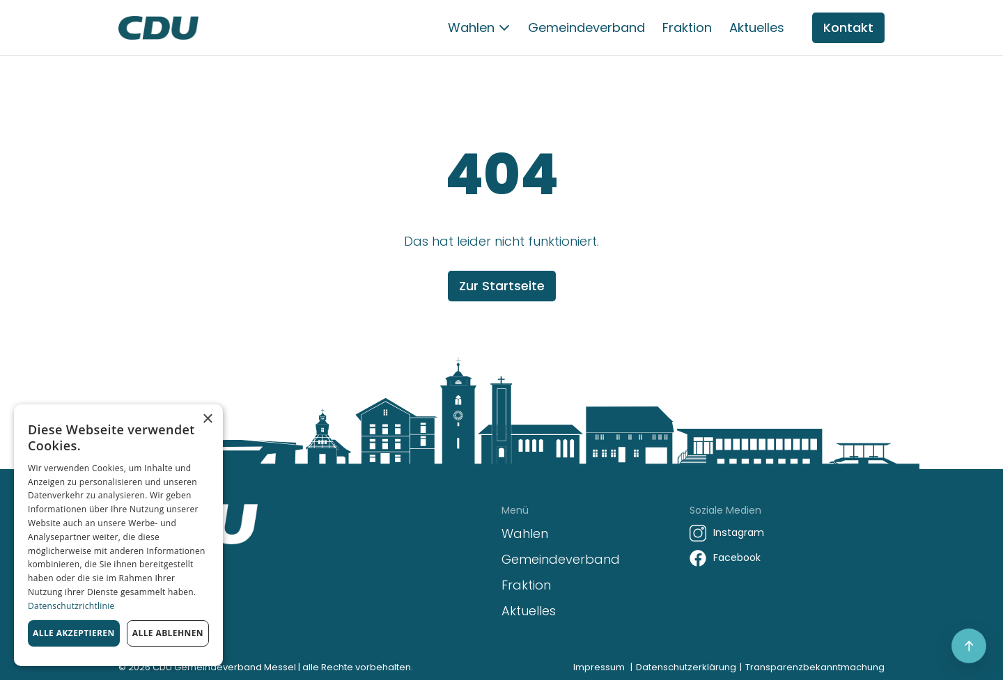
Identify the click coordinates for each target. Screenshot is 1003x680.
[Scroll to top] (968, 645)
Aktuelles (756, 27)
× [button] (207, 419)
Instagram (738, 532)
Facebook (737, 557)
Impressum (599, 667)
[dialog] (118, 535)
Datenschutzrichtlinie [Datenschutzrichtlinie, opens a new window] (71, 606)
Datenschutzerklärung (686, 667)
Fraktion (687, 27)
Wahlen (471, 27)
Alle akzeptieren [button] (74, 633)
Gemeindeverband (586, 27)
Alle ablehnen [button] (167, 633)
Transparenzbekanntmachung (815, 667)
